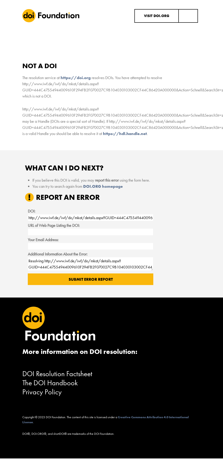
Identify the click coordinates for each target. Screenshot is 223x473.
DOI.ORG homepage (103, 186)
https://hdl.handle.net (125, 133)
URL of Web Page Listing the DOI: (54, 225)
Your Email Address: (43, 239)
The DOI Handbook (50, 383)
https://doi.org (76, 77)
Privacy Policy (42, 392)
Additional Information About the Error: (57, 254)
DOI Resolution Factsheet (57, 373)
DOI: (31, 211)
